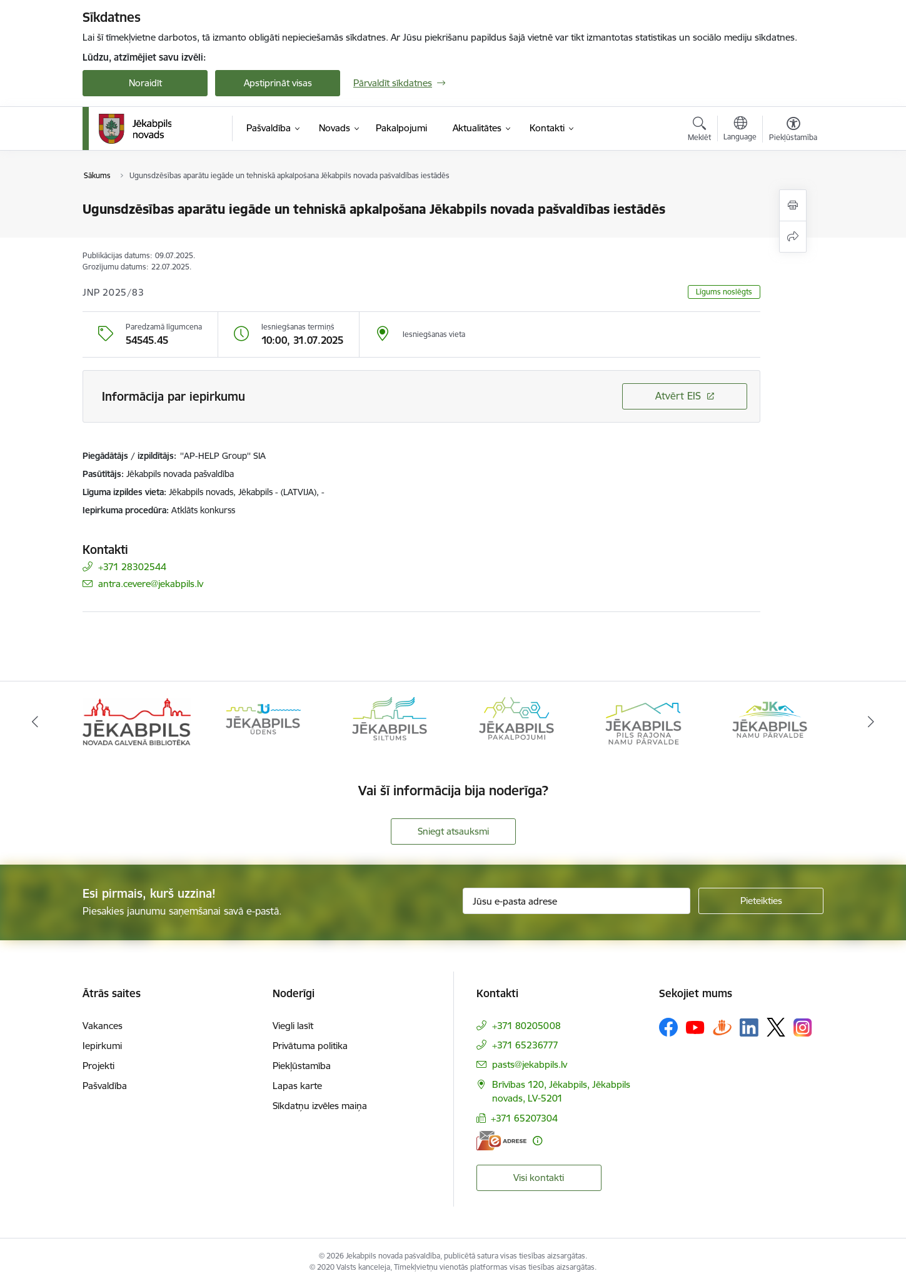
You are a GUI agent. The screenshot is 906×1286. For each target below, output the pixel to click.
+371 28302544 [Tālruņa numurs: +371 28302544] (132, 567)
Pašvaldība (105, 1086)
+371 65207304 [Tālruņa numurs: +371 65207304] (524, 1118)
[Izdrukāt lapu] (793, 205)
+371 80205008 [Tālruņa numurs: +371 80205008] (526, 1026)
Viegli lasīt (293, 1026)
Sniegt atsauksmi (453, 831)
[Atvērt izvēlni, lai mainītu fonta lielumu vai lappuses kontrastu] (793, 131)
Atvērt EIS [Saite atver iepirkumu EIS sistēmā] (678, 395)
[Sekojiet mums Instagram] (802, 1027)
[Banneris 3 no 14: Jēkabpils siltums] (389, 721)
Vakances (103, 1026)
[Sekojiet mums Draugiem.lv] (722, 1027)
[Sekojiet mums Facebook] (668, 1027)
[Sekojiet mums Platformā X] (776, 1027)
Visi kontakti (538, 1177)
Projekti (98, 1066)
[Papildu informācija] (537, 1140)
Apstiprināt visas (278, 83)
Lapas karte (297, 1086)
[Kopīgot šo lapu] (793, 236)
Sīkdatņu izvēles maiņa (320, 1106)
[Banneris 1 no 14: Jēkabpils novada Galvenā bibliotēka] (137, 721)
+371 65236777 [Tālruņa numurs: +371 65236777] (525, 1045)
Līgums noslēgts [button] (724, 291)
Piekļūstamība (302, 1066)
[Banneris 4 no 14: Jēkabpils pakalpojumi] (516, 721)
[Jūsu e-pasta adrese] (577, 901)
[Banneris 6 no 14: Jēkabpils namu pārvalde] (769, 721)
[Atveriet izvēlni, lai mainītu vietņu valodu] (740, 130)
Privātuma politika (310, 1046)
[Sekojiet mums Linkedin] (749, 1027)
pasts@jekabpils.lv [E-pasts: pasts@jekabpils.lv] (529, 1064)
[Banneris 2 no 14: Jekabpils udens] (263, 721)
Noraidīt (145, 83)
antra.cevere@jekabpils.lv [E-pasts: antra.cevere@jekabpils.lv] (150, 584)
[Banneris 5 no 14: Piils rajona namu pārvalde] (643, 721)
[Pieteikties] (760, 901)
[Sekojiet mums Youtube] (695, 1026)
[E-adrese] (501, 1140)
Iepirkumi (102, 1046)
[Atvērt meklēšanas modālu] (699, 131)
